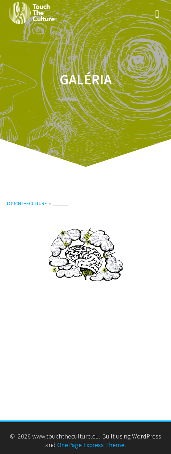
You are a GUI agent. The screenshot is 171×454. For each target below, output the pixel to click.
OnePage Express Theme (90, 445)
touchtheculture (26, 203)
